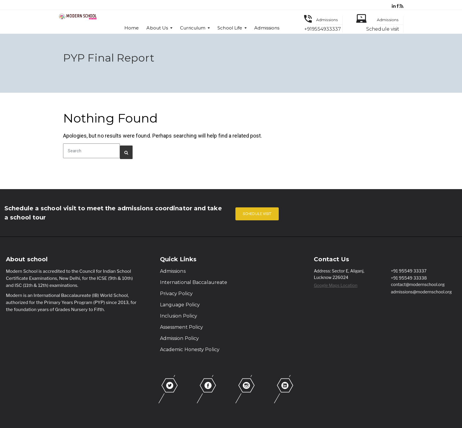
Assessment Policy (181, 327)
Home (131, 28)
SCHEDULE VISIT (257, 213)
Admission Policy (179, 338)
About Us (157, 28)
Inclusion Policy (178, 316)
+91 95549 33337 (409, 270)
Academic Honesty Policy (190, 349)
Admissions (266, 28)
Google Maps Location (335, 285)
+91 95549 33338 (409, 277)
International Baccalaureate (193, 282)
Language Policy (180, 305)
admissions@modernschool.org (421, 291)
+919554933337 (322, 29)
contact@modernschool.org (418, 284)
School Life (229, 28)
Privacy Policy (176, 293)
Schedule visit (382, 29)
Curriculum (192, 28)
